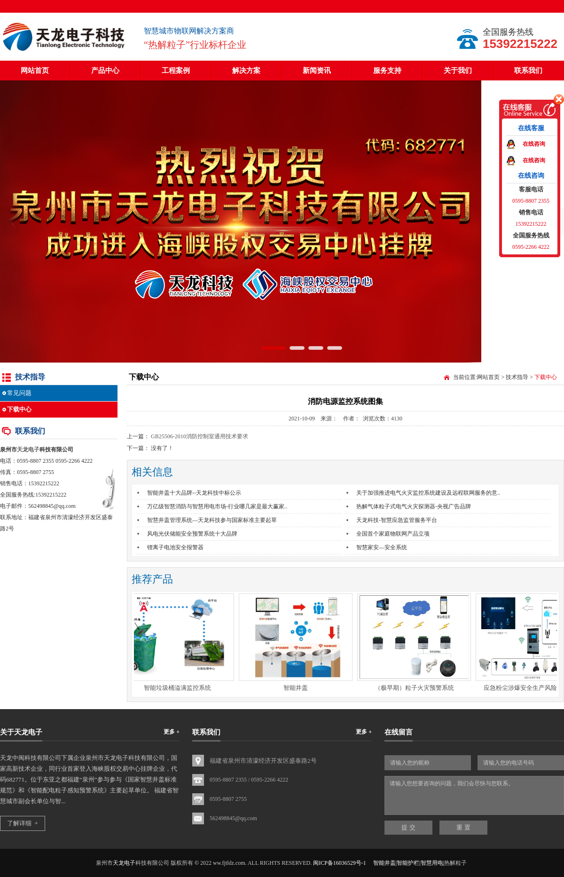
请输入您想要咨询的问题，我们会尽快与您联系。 (474, 795)
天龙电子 (28, 449)
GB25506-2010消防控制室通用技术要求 (199, 436)
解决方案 (246, 70)
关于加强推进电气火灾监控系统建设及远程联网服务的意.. (428, 493)
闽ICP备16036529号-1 (339, 863)
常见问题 (19, 392)
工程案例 (176, 70)
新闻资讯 (317, 70)
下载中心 (19, 409)
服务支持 (387, 70)
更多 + (172, 731)
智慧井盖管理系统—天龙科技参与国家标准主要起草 (212, 520)
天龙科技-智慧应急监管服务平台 (396, 520)
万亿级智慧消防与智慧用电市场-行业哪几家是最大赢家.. (217, 506)
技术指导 (517, 377)
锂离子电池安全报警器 (175, 547)
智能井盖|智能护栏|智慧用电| (408, 863)
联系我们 (528, 70)
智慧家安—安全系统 (381, 547)
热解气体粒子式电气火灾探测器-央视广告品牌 (413, 506)
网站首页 (35, 70)
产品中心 (105, 70)
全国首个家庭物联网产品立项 (393, 533)
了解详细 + (22, 823)
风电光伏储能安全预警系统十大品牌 (192, 533)
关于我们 (458, 70)
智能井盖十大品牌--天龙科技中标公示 (194, 493)
